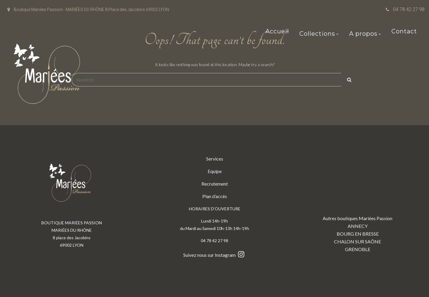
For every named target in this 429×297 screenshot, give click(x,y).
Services (214, 158)
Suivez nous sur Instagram (214, 255)
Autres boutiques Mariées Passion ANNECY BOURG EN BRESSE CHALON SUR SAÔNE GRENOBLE (357, 203)
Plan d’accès (214, 196)
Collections (317, 34)
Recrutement (214, 183)
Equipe (215, 171)
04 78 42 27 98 (409, 9)
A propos (363, 34)
